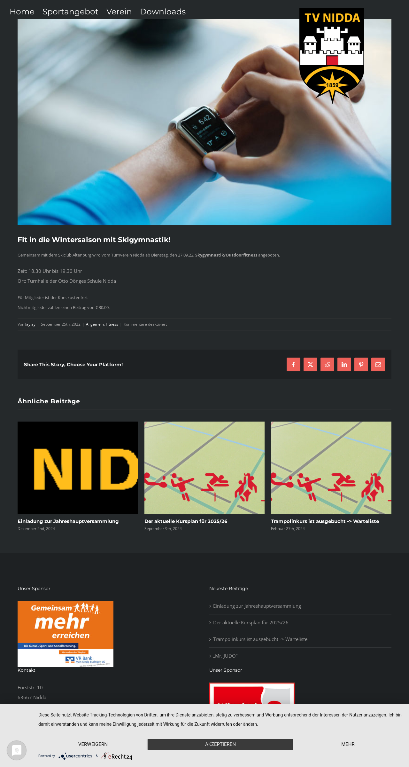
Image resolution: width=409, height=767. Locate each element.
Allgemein (95, 324)
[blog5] (204, 122)
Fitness (112, 324)
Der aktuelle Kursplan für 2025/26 (186, 521)
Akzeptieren (220, 744)
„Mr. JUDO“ (225, 655)
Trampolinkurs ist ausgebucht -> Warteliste (325, 521)
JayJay (30, 324)
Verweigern (93, 744)
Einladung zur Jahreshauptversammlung (68, 521)
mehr (348, 744)
